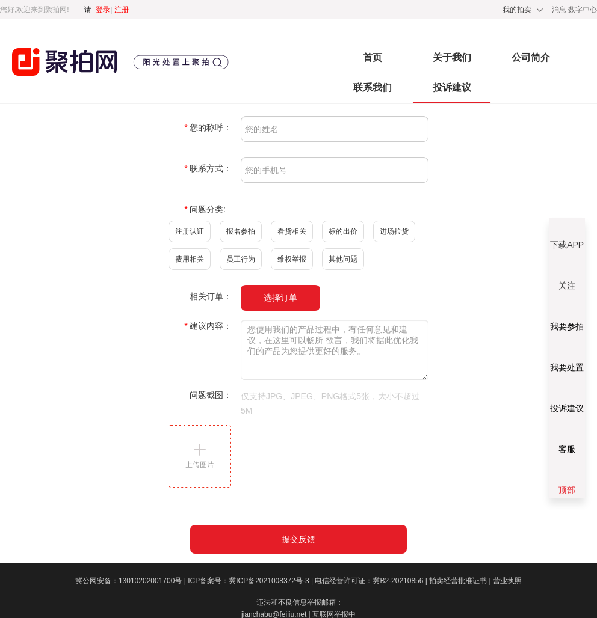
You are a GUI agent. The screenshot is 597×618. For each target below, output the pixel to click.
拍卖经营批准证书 (461, 581)
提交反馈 (298, 539)
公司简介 (531, 57)
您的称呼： (208, 127)
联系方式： (208, 168)
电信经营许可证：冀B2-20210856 (372, 581)
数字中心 (582, 9)
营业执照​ (507, 581)
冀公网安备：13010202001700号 (131, 581)
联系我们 (372, 87)
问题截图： (211, 395)
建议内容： (208, 326)
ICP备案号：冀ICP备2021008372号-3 (251, 581)
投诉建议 (452, 87)
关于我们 (452, 57)
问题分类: (205, 209)
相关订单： (211, 296)
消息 (560, 9)
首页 (372, 57)
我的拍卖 (517, 9)
